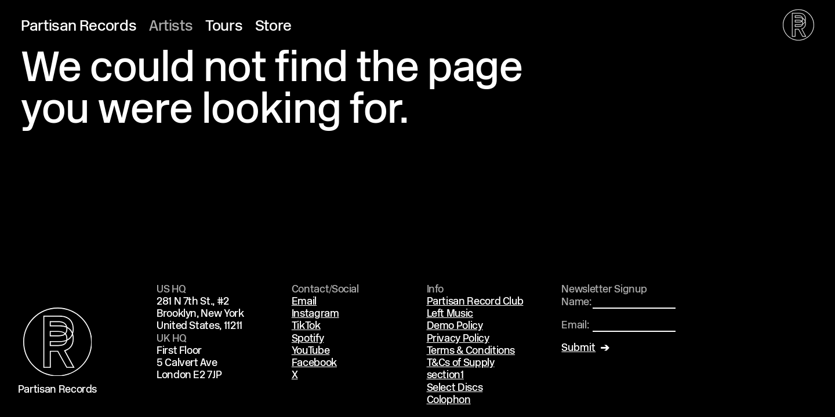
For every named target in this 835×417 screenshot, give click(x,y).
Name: (576, 302)
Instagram (315, 314)
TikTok (306, 326)
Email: (575, 325)
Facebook (314, 363)
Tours (223, 27)
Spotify (308, 339)
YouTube (310, 351)
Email (304, 302)
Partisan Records (78, 27)
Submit (578, 348)
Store (273, 27)
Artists (171, 27)
